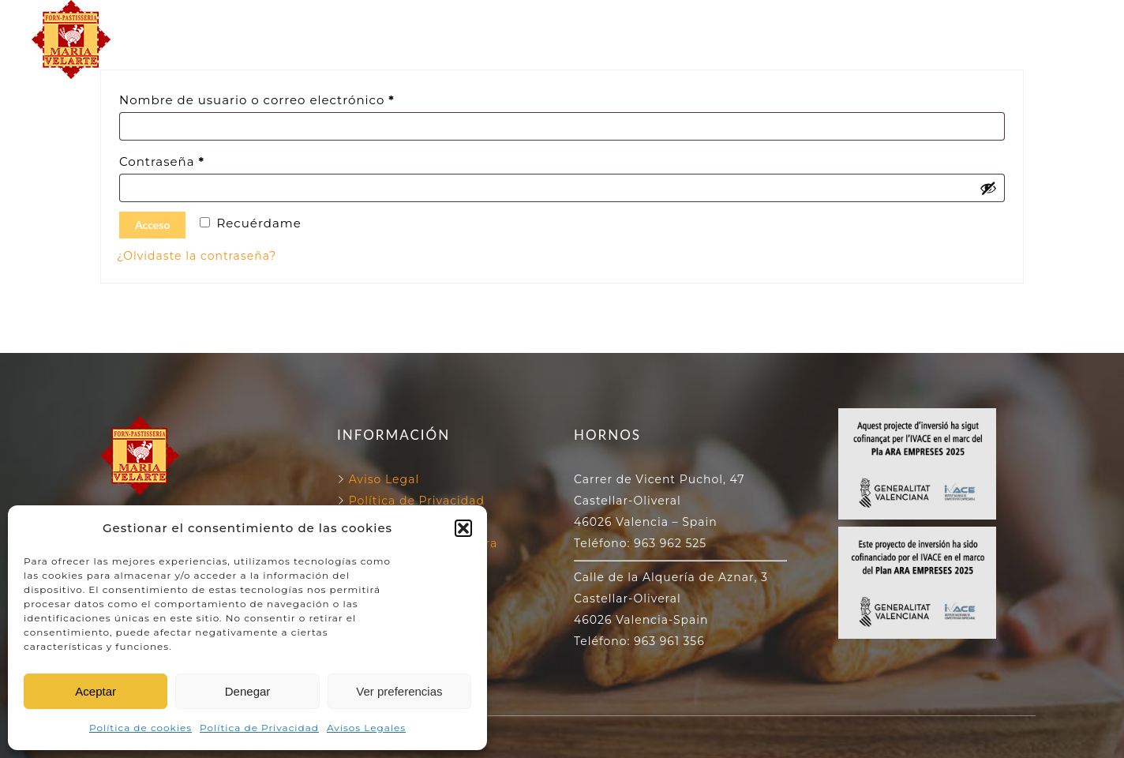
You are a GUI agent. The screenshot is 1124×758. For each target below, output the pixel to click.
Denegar (248, 691)
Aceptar (95, 691)
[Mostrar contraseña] (988, 188)
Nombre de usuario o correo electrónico (294, 97)
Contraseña (199, 159)
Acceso (152, 224)
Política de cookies (140, 728)
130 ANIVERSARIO (717, 20)
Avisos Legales (366, 728)
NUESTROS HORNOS (551, 20)
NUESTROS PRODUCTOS (562, 57)
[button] (463, 528)
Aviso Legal (384, 479)
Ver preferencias (399, 691)
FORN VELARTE (396, 20)
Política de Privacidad (259, 728)
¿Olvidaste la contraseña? (196, 256)
